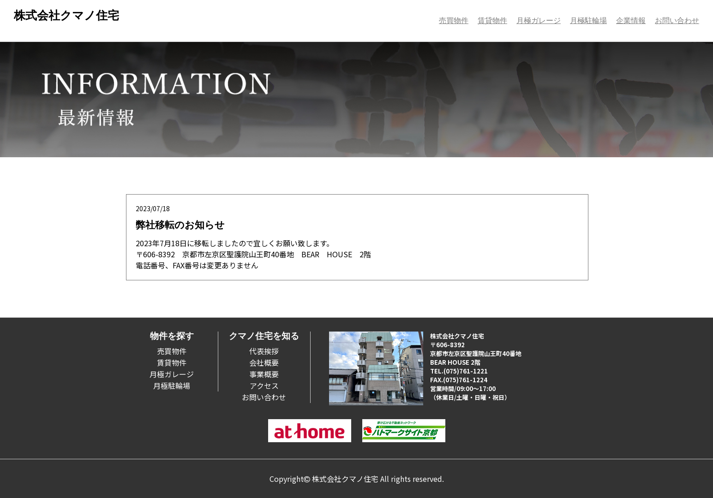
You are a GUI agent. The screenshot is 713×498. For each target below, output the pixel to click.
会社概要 (264, 362)
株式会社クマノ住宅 (66, 15)
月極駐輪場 (588, 20)
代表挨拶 (264, 350)
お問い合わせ (677, 20)
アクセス (264, 385)
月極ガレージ (538, 20)
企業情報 (631, 20)
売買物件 (453, 20)
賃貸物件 (492, 20)
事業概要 (264, 373)
